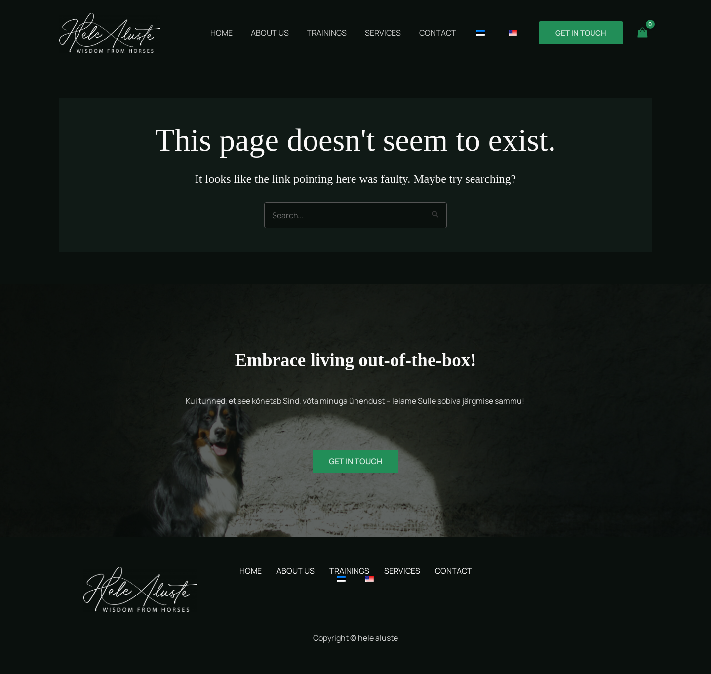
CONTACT (453, 571)
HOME (250, 571)
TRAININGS (349, 571)
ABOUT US (295, 571)
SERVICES (402, 571)
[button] (581, 32)
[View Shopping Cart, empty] (642, 33)
